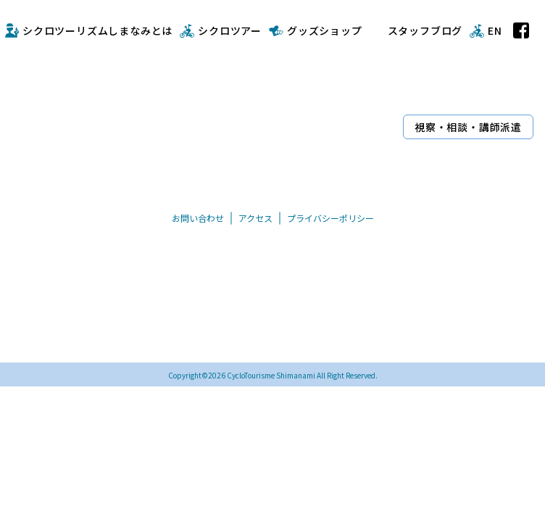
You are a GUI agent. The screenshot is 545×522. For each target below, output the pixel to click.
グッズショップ (324, 30)
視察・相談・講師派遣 (468, 127)
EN (495, 30)
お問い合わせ (198, 218)
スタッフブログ (425, 30)
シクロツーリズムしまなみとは (97, 30)
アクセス (255, 218)
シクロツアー (230, 30)
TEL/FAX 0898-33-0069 (235, 336)
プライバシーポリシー (330, 218)
